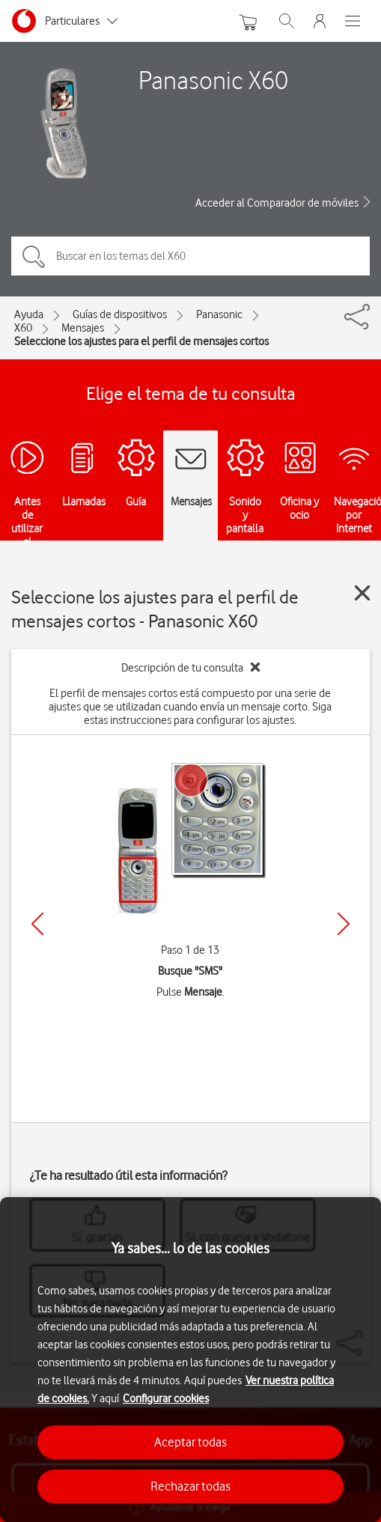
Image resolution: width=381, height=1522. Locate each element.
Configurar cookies (166, 1398)
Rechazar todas (190, 1486)
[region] (190, 1359)
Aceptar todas (190, 1441)
